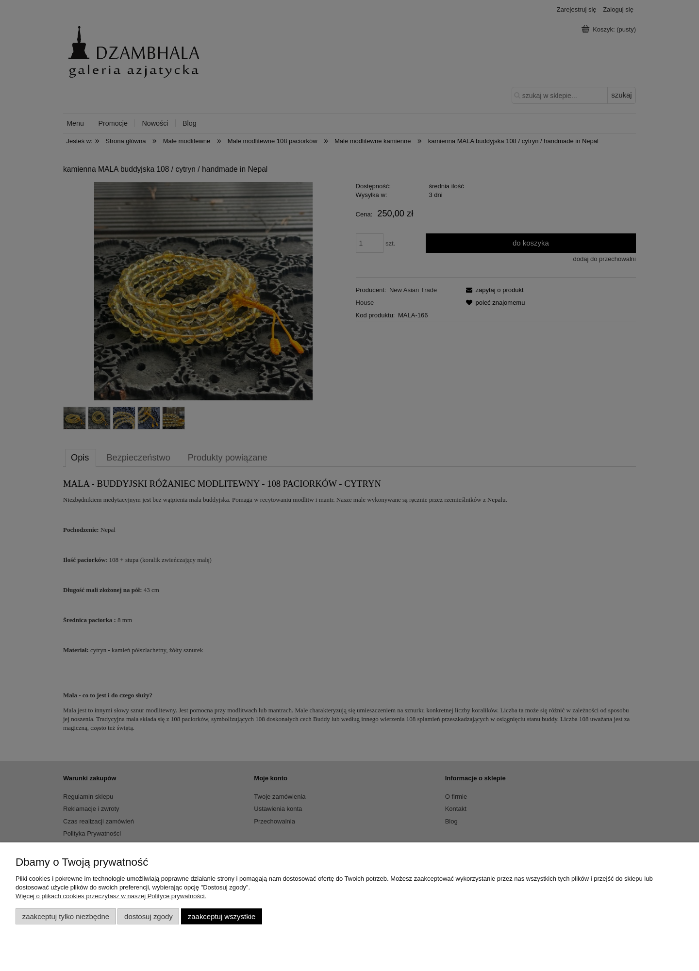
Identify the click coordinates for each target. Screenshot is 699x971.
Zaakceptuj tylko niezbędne (65, 916)
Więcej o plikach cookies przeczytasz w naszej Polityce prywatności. (111, 896)
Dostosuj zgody (148, 916)
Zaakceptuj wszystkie (221, 916)
